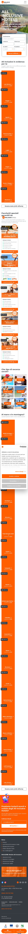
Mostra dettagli (19, 471)
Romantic (10, 322)
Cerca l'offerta (14, 53)
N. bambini (17, 46)
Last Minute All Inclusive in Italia (11, 844)
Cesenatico (8, 634)
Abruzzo (8, 517)
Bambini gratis (10, 235)
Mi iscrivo (14, 826)
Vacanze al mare (7, 857)
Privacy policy (4, 901)
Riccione (8, 667)
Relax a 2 (10, 347)
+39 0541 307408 (7, 897)
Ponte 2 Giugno (8, 183)
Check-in (5, 41)
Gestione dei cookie (13, 901)
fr (25, 882)
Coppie (21, 379)
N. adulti (5, 46)
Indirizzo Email (6, 819)
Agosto (8, 117)
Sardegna (8, 500)
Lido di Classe (8, 749)
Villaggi (20, 403)
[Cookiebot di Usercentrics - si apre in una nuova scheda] (20, 447)
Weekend (8, 199)
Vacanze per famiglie (8, 861)
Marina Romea (8, 700)
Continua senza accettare (14, 485)
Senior (20, 391)
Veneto (8, 584)
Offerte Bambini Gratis (8, 848)
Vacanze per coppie (8, 863)
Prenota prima (8, 133)
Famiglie (7, 379)
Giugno (8, 166)
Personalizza (14, 481)
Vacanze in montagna (8, 859)
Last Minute (8, 84)
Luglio (8, 150)
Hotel (7, 403)
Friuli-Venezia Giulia (8, 534)
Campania (8, 568)
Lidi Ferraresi (8, 766)
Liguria (8, 551)
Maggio (8, 100)
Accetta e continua (14, 476)
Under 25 (7, 391)
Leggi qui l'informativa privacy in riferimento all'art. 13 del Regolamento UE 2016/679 (13, 830)
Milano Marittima (8, 716)
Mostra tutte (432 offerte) (14, 206)
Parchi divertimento (10, 263)
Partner (5, 842)
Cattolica (8, 617)
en (20, 882)
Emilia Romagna (8, 433)
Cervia (8, 683)
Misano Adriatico (8, 733)
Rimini (8, 650)
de (23, 882)
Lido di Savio (8, 782)
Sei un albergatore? (8, 850)
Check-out (17, 41)
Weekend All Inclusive (8, 846)
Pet (10, 295)
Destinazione (6, 36)
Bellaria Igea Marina (8, 601)
